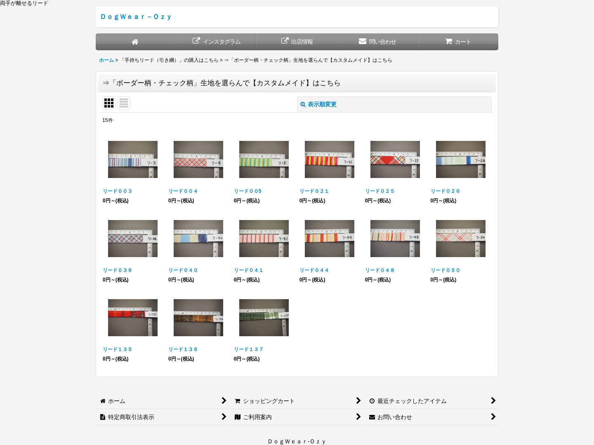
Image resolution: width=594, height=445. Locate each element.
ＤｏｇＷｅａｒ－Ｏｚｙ (136, 16)
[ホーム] (136, 41)
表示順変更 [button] (318, 104)
